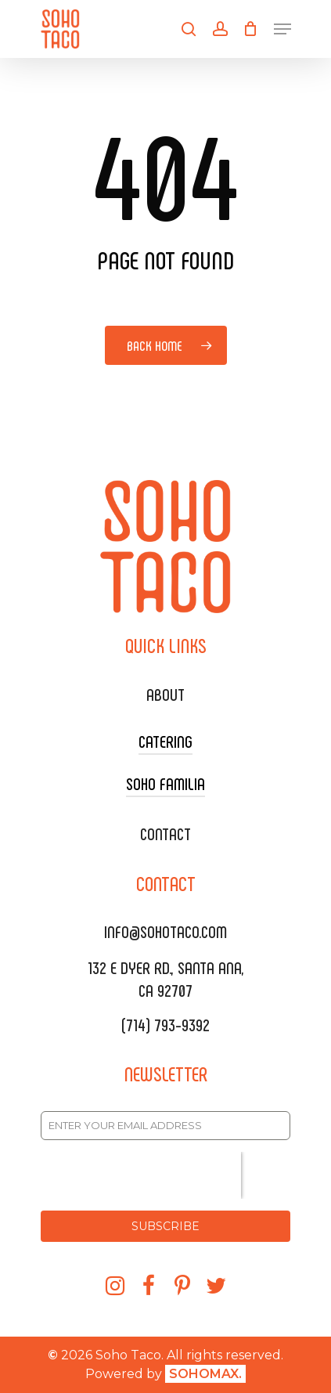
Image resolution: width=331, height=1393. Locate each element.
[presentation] (141, 1175)
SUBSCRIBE (165, 1226)
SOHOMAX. (205, 1373)
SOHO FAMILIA (165, 783)
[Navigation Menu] (282, 29)
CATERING (165, 741)
